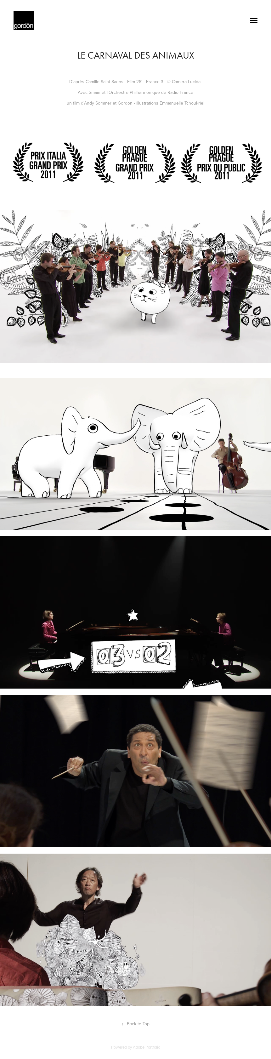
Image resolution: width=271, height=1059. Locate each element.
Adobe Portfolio (146, 1047)
